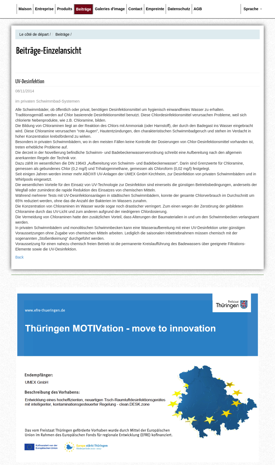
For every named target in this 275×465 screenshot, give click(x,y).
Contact (135, 9)
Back (19, 257)
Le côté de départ (34, 34)
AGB (198, 9)
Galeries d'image (110, 9)
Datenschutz (179, 9)
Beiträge (83, 9)
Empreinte (155, 9)
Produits (64, 9)
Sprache (252, 9)
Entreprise (44, 9)
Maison (25, 9)
